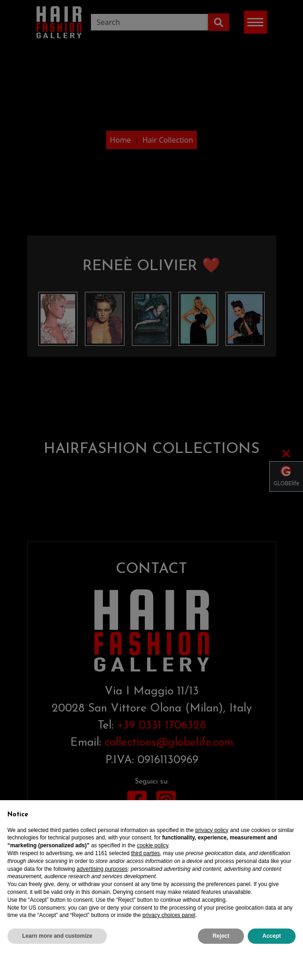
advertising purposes (102, 869)
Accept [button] (271, 936)
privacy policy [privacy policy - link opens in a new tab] (211, 830)
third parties (145, 853)
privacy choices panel (169, 915)
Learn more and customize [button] (57, 936)
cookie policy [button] (152, 846)
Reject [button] (221, 936)
